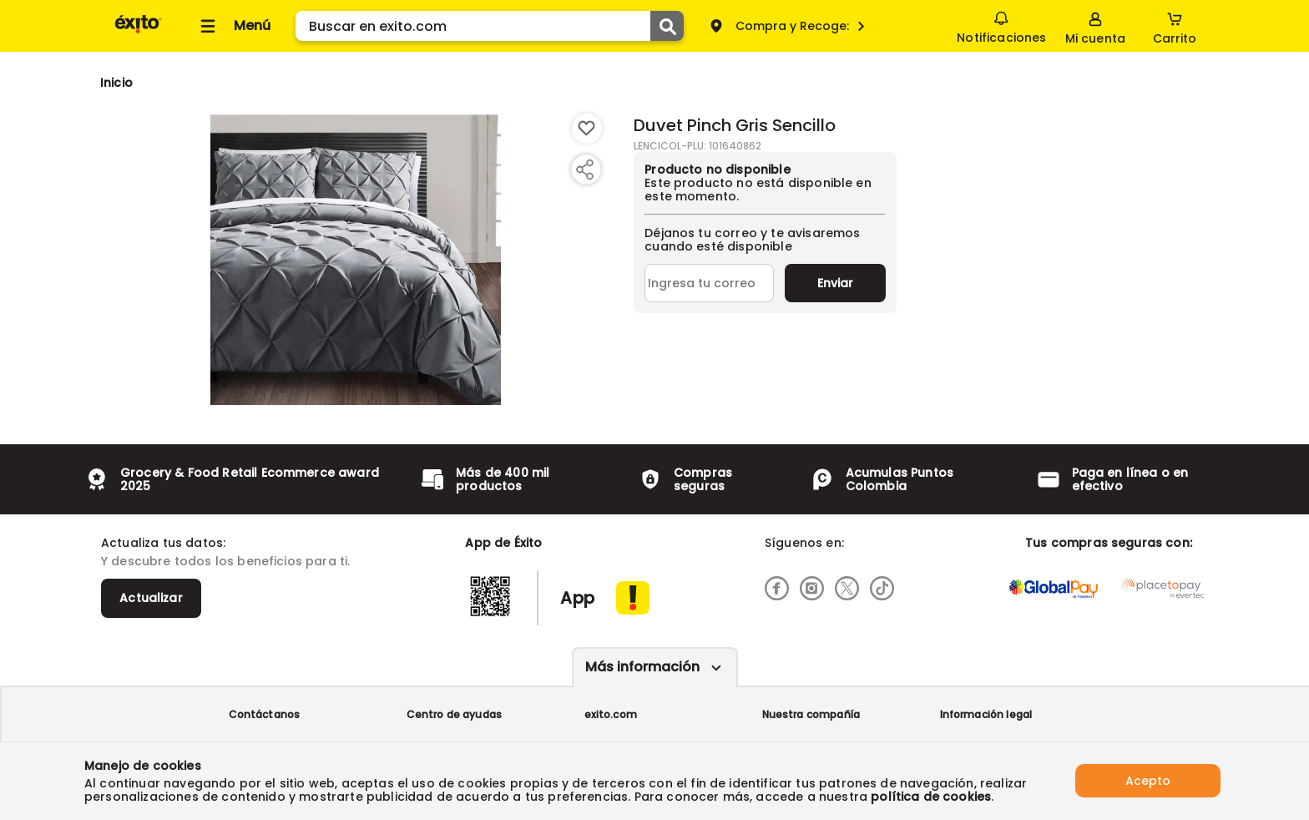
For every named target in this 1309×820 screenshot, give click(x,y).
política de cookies (931, 796)
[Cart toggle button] (1174, 26)
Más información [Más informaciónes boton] (642, 666)
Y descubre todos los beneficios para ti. (225, 561)
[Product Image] (355, 260)
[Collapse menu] (232, 26)
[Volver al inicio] (138, 32)
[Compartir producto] (584, 169)
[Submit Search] (667, 26)
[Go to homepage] (116, 82)
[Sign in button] (1095, 26)
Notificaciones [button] (1001, 25)
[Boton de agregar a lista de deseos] (587, 129)
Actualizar (151, 598)
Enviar (835, 283)
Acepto (1147, 780)
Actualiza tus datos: (163, 542)
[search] (490, 26)
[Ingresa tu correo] (709, 283)
